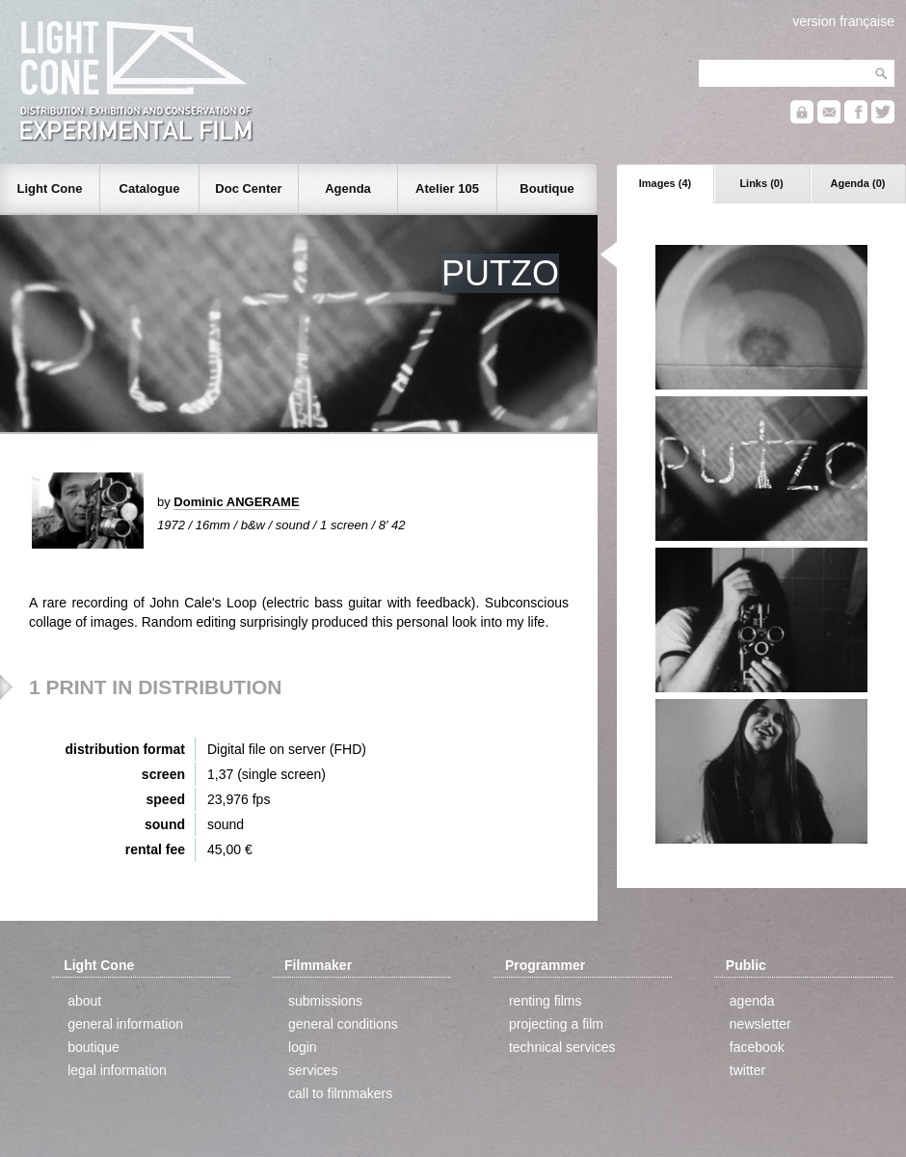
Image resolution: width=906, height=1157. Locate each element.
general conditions (343, 1024)
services (312, 1070)
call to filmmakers (340, 1093)
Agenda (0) (858, 183)
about (84, 1001)
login (302, 1047)
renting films (545, 1001)
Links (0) (761, 183)
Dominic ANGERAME (236, 502)
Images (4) (665, 183)
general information (125, 1024)
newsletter (760, 1024)
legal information (117, 1070)
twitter (747, 1070)
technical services (562, 1047)
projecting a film (556, 1024)
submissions (325, 1001)
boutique (93, 1047)
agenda (752, 1001)
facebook (757, 1047)
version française (843, 21)
